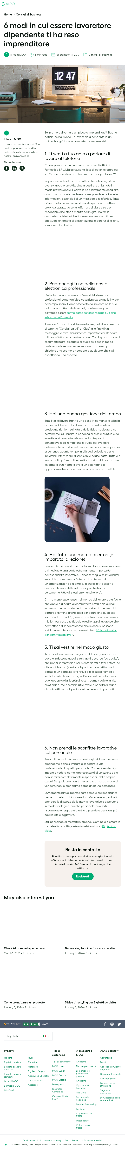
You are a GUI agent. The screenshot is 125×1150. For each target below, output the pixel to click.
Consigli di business (28, 14)
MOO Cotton (59, 1075)
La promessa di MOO (84, 1115)
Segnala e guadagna (105, 1092)
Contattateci (106, 1057)
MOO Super (58, 1070)
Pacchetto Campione (57, 1090)
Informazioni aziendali (92, 1140)
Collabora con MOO (83, 1126)
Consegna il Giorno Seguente (110, 1068)
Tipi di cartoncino (61, 1061)
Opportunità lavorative (82, 1087)
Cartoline (33, 1062)
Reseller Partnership (86, 1104)
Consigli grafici (108, 1078)
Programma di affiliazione (107, 1084)
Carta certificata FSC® (60, 1097)
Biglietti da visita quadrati (12, 1068)
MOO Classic (59, 1079)
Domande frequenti (110, 1074)
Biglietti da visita (12, 1062)
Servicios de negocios (82, 1098)
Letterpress (58, 1084)
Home (8, 14)
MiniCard (9, 1090)
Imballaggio (82, 1120)
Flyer (30, 1057)
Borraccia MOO (12, 1085)
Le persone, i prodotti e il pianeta (83, 1073)
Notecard (33, 1066)
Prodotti (8, 1057)
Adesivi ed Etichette (38, 1075)
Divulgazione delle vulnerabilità (110, 1099)
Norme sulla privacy (52, 1140)
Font (66, 1140)
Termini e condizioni (32, 1140)
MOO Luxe (58, 1066)
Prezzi (103, 1062)
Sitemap (75, 1140)
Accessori (33, 1084)
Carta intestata (35, 1080)
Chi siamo (81, 1061)
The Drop (81, 1092)
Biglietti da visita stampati (12, 1075)
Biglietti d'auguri (37, 1071)
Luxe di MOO (11, 1081)
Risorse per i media (86, 1066)
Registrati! (83, 876)
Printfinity (81, 1108)
